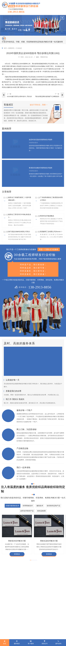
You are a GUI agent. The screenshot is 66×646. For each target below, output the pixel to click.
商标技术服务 (43, 633)
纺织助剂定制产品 (8, 619)
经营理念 (58, 616)
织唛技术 (38, 616)
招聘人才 (51, 619)
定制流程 (51, 616)
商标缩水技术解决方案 (17, 541)
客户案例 (23, 607)
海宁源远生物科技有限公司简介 (19, 231)
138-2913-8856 (16, 11)
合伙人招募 (59, 622)
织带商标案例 (24, 616)
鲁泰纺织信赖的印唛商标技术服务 (40, 168)
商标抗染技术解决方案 (49, 541)
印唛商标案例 (24, 613)
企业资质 (51, 610)
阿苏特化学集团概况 (47, 216)
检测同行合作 (59, 625)
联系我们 (58, 628)
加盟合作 (51, 625)
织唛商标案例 (24, 610)
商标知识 (38, 619)
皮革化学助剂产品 (8, 622)
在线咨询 (51, 628)
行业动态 (19, 48)
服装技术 (5, 616)
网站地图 (38, 635)
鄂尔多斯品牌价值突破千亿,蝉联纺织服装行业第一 (47, 97)
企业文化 (58, 610)
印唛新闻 (38, 610)
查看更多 (17, 554)
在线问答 (38, 622)
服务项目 (5, 607)
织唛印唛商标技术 (8, 610)
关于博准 (51, 607)
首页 (5, 48)
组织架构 (51, 613)
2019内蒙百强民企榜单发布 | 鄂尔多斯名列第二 (19, 97)
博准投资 (51, 622)
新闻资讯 (11, 48)
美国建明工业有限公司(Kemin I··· (51, 231)
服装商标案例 (24, 619)
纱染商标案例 (24, 622)
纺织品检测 (5, 625)
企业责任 (58, 613)
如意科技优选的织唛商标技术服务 (40, 139)
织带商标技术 (6, 613)
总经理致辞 (59, 619)
